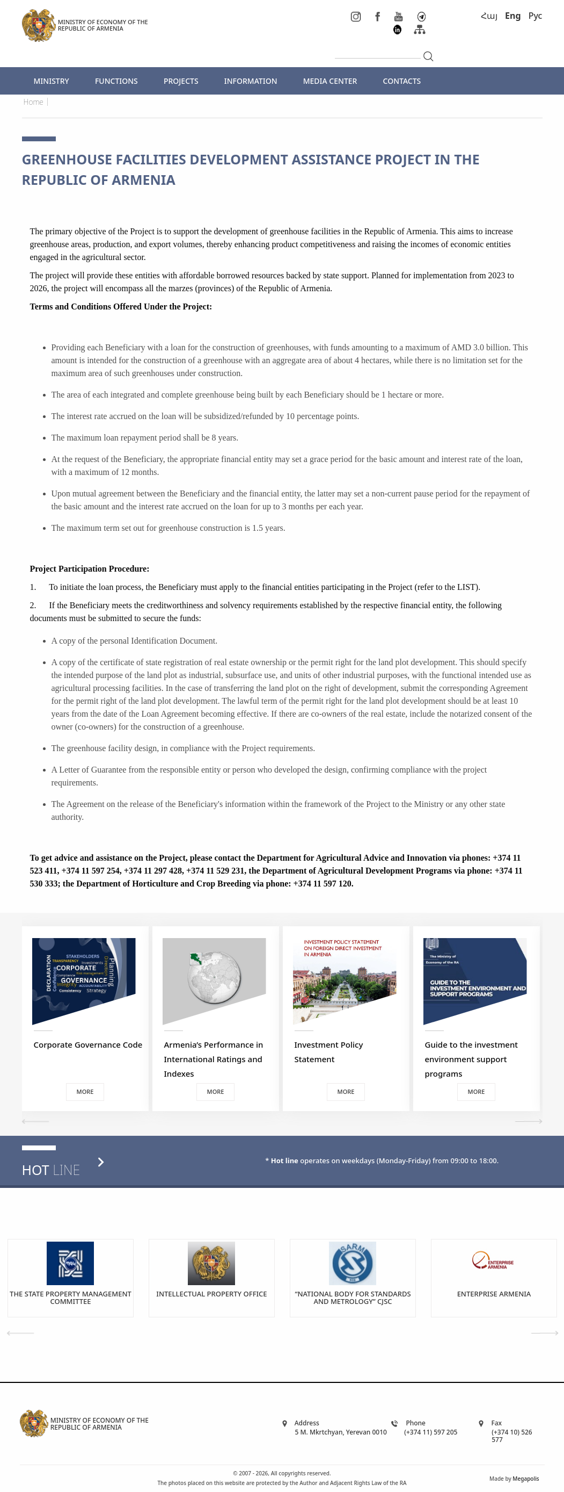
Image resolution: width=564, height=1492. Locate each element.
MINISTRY (51, 81)
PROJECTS (181, 81)
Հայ (489, 15)
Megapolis (525, 1478)
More (85, 1091)
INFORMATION (250, 81)
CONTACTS (402, 81)
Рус (536, 15)
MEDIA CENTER (330, 81)
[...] (378, 49)
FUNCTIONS (116, 81)
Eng (513, 15)
